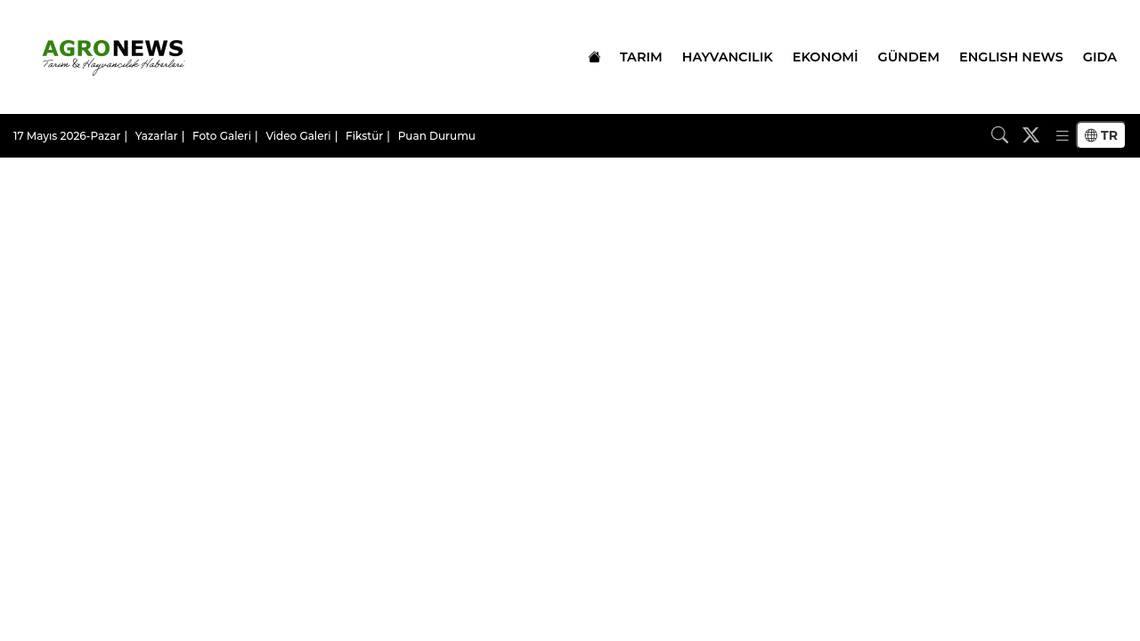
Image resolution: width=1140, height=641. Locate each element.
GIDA (1100, 57)
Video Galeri (297, 135)
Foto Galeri (221, 135)
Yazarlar (156, 135)
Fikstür (364, 135)
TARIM (641, 57)
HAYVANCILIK (727, 57)
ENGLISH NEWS (1011, 57)
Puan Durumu (437, 135)
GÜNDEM (909, 57)
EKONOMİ (826, 57)
